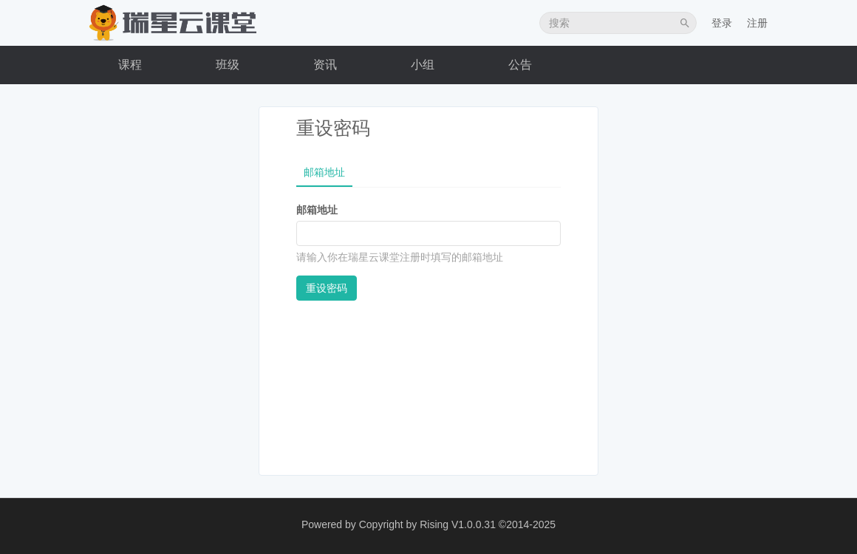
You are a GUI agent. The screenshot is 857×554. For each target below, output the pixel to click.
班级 (227, 64)
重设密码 (326, 288)
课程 (130, 64)
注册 (757, 23)
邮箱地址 (324, 172)
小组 (422, 64)
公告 (520, 64)
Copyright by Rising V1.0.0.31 (427, 524)
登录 (721, 23)
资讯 (325, 64)
